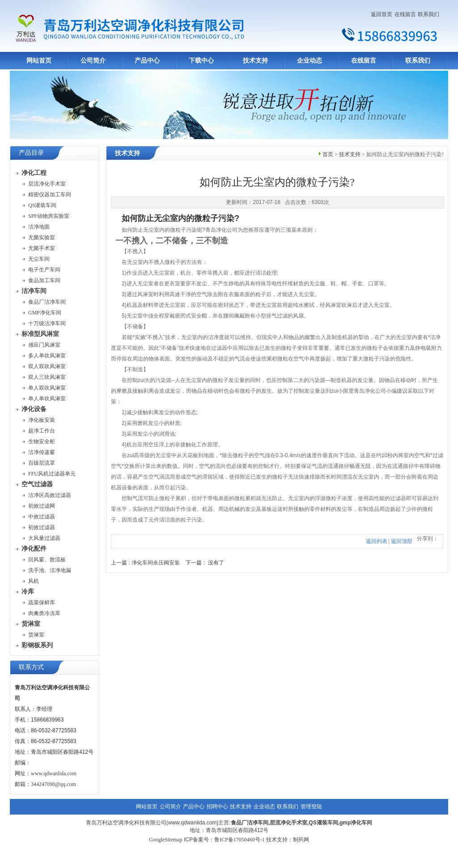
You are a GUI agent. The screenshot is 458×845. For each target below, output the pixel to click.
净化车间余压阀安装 (155, 563)
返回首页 (381, 14)
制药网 (301, 840)
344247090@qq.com (53, 784)
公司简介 (93, 60)
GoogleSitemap (165, 840)
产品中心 (147, 60)
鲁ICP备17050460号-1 (239, 840)
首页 (327, 154)
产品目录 (31, 152)
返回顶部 (401, 541)
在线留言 (405, 14)
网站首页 (38, 60)
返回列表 (376, 541)
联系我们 (428, 14)
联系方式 (31, 667)
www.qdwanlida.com (53, 773)
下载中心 (201, 60)
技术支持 (255, 60)
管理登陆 (311, 806)
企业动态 (309, 60)
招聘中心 (217, 806)
